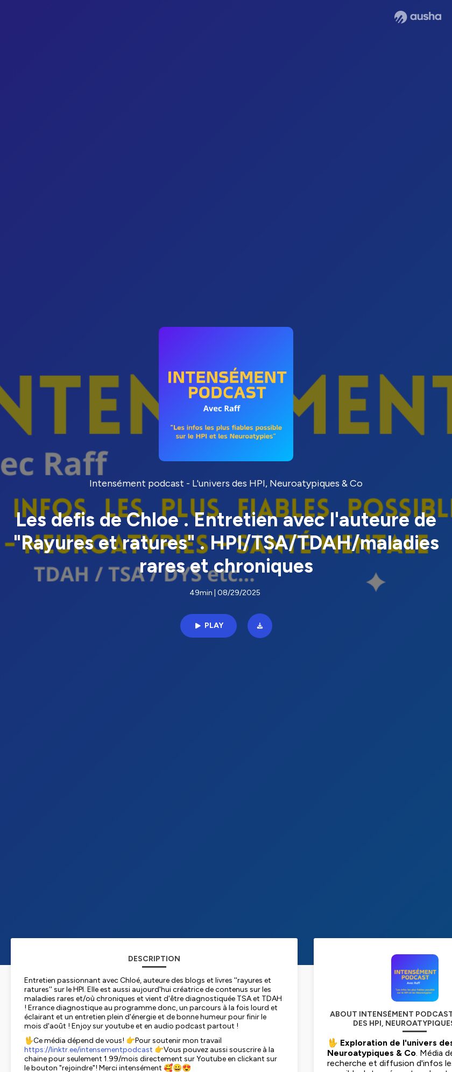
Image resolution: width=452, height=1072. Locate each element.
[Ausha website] (417, 17)
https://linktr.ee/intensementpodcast (88, 1049)
